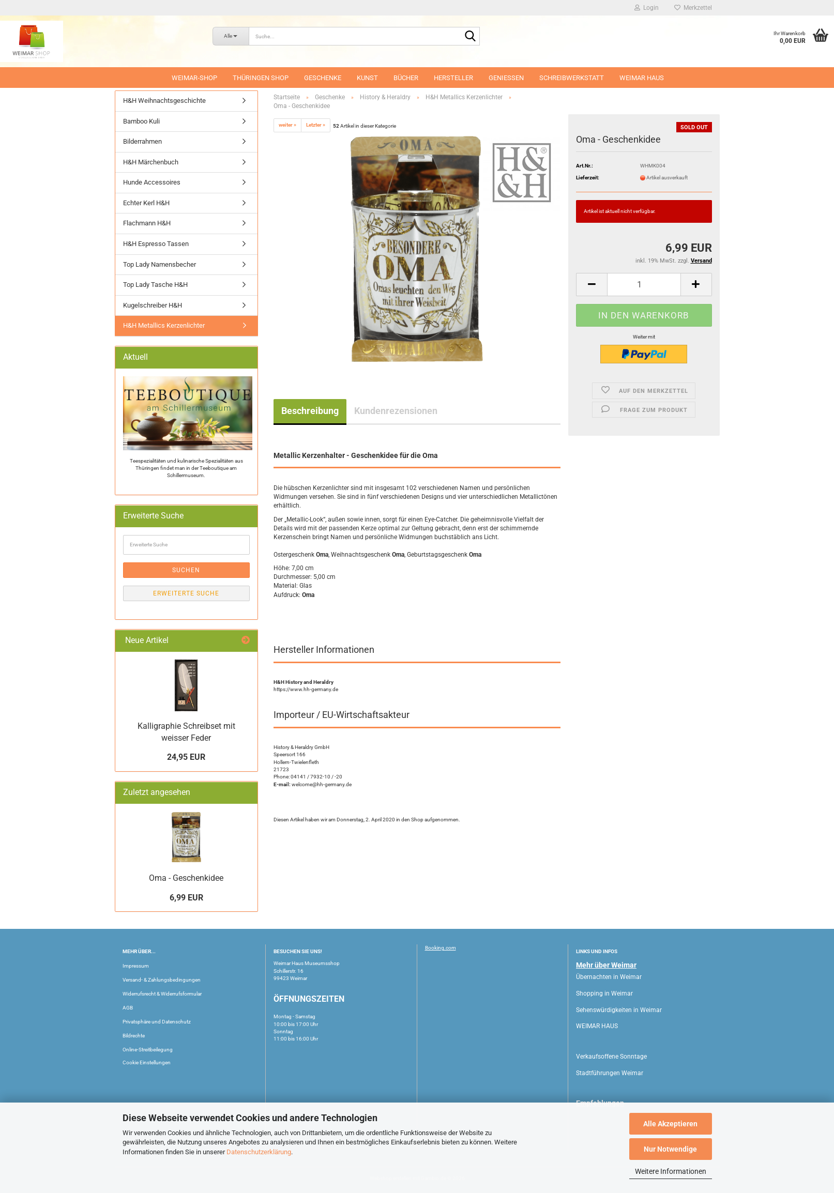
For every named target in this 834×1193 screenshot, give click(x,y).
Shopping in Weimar (604, 993)
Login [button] (646, 7)
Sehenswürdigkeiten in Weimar (619, 1010)
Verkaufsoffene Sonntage (611, 1056)
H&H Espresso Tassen (156, 244)
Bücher (405, 78)
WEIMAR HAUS (641, 78)
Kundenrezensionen (395, 410)
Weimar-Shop (194, 78)
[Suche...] (231, 36)
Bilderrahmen (142, 141)
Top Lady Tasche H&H (155, 284)
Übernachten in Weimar (609, 977)
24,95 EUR (186, 757)
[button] (591, 284)
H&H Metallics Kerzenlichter (164, 325)
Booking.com (440, 948)
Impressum (136, 966)
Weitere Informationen (670, 1171)
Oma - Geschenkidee (186, 878)
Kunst (367, 78)
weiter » (287, 125)
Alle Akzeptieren (670, 1124)
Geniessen (506, 78)
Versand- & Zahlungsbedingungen (162, 980)
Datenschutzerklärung (258, 1152)
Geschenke (322, 78)
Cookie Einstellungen (147, 1062)
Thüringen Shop (261, 78)
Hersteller (453, 78)
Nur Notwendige (670, 1149)
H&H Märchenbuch (150, 162)
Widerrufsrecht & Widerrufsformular (162, 994)
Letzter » (315, 125)
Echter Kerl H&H (146, 203)
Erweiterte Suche (186, 593)
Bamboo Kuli (141, 121)
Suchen (186, 570)
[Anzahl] (643, 284)
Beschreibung (310, 410)
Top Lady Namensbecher (159, 264)
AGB (128, 1008)
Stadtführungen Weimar (609, 1073)
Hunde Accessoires (151, 182)
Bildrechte (134, 1035)
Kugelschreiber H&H (152, 305)
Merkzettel (693, 7)
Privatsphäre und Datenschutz (157, 1021)
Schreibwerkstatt (571, 78)
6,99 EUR (186, 898)
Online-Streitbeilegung (148, 1049)
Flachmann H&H (147, 223)
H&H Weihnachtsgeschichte (164, 100)
